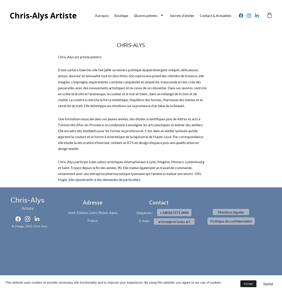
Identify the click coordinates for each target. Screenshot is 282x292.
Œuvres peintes (145, 15)
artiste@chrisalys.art (174, 221)
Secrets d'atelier (182, 15)
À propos (102, 15)
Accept (248, 283)
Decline (268, 283)
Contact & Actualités (215, 15)
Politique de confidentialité (231, 221)
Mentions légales (231, 212)
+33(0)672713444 (174, 212)
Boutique (121, 15)
